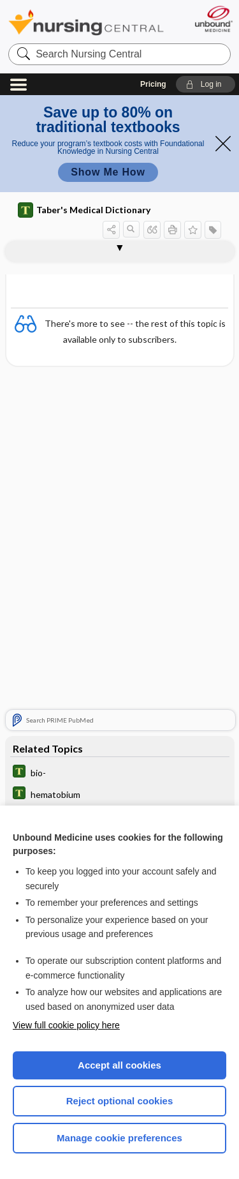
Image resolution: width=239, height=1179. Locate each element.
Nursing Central (86, 22)
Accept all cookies (119, 1065)
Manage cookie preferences (119, 1137)
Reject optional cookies (119, 1100)
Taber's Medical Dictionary (84, 210)
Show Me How (108, 172)
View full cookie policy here (66, 1025)
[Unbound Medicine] (213, 18)
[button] (205, 84)
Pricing (153, 84)
